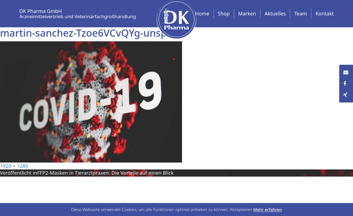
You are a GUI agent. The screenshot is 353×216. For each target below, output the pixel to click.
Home (202, 13)
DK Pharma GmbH (77, 13)
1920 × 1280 (14, 166)
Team (300, 13)
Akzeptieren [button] (241, 209)
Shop (224, 13)
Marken (247, 13)
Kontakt (324, 13)
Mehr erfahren (267, 209)
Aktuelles (275, 13)
